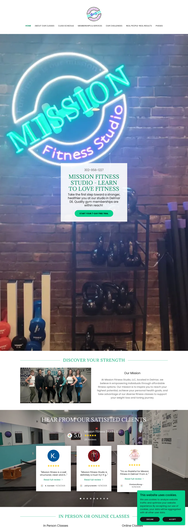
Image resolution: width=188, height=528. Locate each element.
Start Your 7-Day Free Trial (93, 213)
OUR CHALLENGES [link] (114, 25)
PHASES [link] (159, 25)
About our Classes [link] (44, 25)
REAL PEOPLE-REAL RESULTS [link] (139, 25)
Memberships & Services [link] (90, 25)
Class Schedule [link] (66, 25)
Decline (150, 519)
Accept (172, 519)
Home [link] (28, 25)
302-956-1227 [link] (94, 170)
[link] (94, 13)
